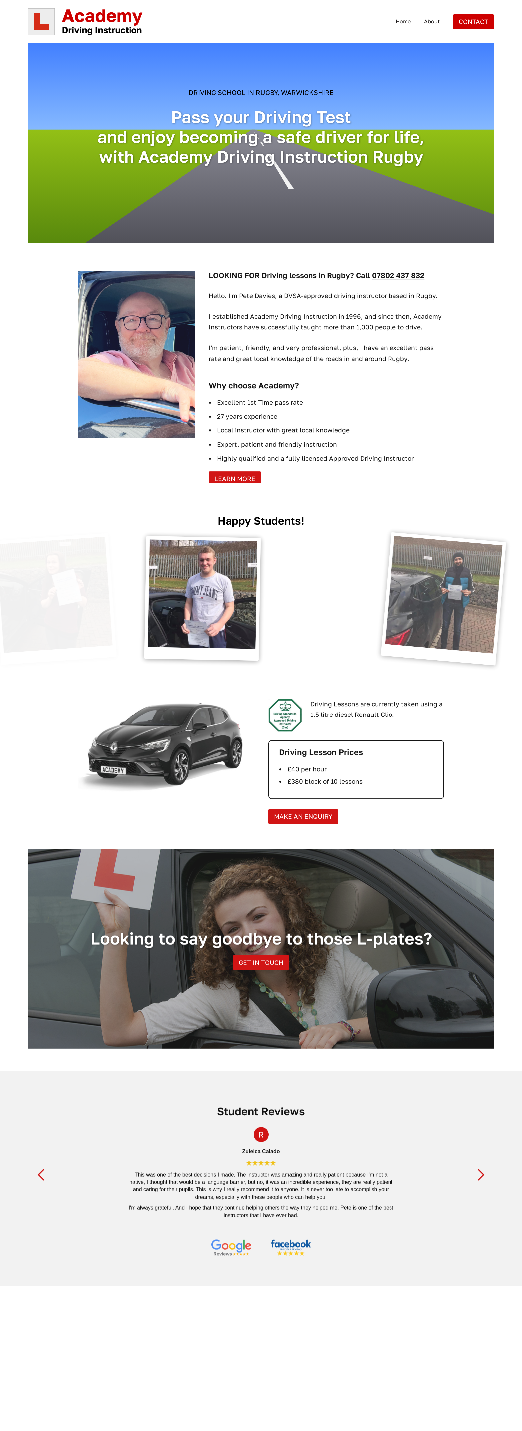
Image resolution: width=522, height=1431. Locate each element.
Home (403, 21)
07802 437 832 (398, 288)
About (432, 21)
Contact (473, 21)
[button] (41, 1188)
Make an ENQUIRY (303, 830)
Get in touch (261, 976)
